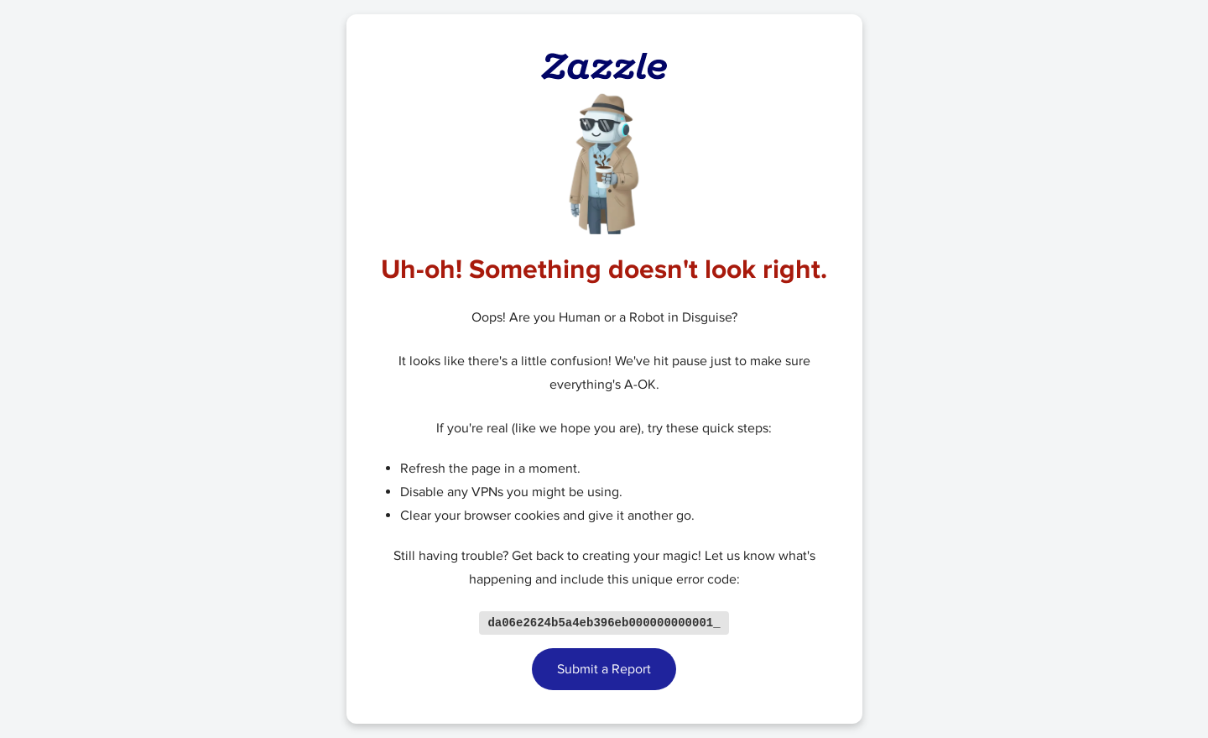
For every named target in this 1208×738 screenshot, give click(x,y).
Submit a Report (604, 670)
